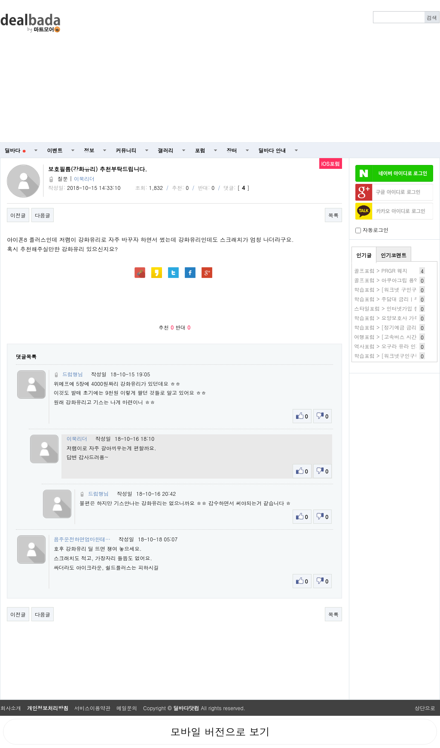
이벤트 (55, 150)
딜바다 (15, 150)
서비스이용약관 (92, 707)
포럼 (200, 150)
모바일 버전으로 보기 (220, 731)
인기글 (364, 255)
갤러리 (166, 150)
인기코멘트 (393, 255)
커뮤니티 (126, 150)
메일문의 (126, 707)
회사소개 (10, 707)
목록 (333, 215)
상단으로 (425, 707)
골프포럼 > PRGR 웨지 (380, 270)
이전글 (18, 215)
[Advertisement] (264, 71)
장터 (232, 150)
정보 (89, 150)
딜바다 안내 (272, 150)
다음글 (42, 215)
